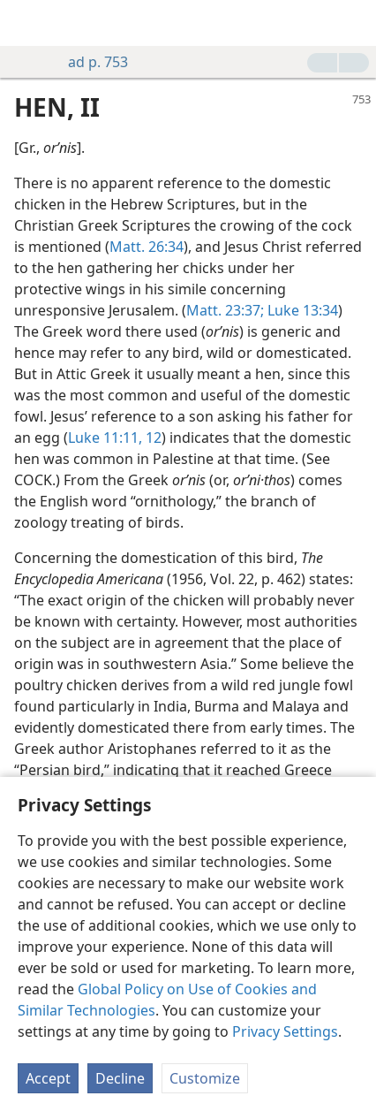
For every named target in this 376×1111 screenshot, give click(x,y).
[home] (26, 23)
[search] (354, 23)
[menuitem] (26, 23)
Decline (120, 1078)
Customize (204, 1078)
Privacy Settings (285, 1031)
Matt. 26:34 (146, 246)
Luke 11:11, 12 (115, 437)
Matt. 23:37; (225, 310)
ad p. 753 (89, 62)
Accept (48, 1078)
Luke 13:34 (301, 310)
